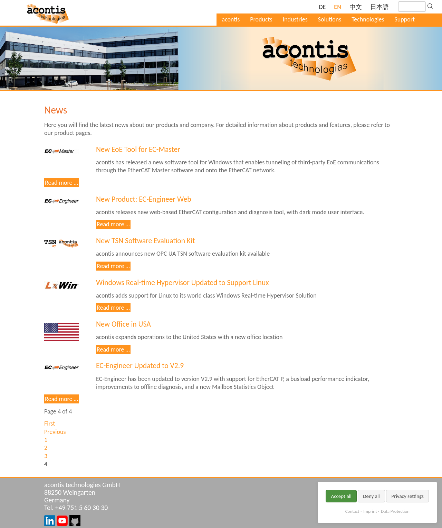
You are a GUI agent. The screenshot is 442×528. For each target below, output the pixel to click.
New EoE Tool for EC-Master (138, 149)
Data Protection (395, 511)
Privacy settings (407, 496)
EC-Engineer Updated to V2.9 (140, 365)
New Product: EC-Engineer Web (143, 199)
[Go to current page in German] (322, 7)
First (49, 423)
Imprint (370, 511)
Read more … (62, 183)
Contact (352, 511)
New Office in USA (123, 324)
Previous (55, 432)
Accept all (341, 496)
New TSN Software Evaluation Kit (145, 240)
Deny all (371, 496)
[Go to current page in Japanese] (379, 7)
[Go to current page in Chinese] (355, 7)
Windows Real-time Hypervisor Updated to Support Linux (182, 282)
